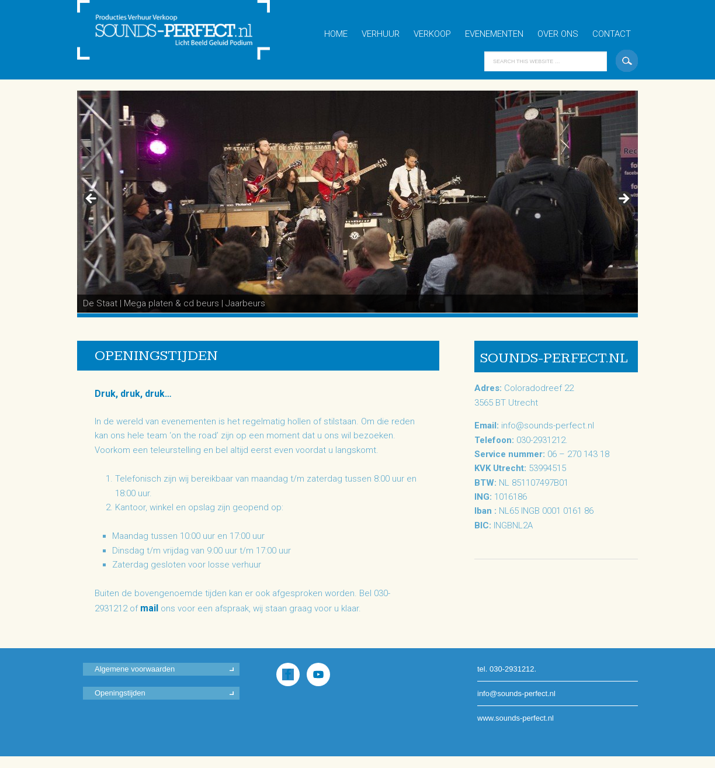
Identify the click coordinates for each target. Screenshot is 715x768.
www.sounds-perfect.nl (515, 718)
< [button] (91, 199)
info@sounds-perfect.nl (547, 425)
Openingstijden (120, 693)
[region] (357, 202)
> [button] (623, 199)
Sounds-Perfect (179, 39)
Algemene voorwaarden (135, 669)
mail (149, 608)
